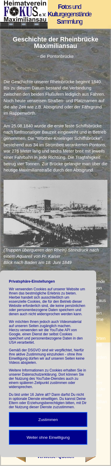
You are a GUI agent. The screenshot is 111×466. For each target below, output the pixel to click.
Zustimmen (48, 419)
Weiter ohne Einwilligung (48, 437)
